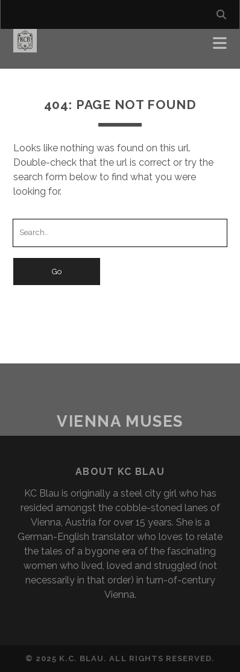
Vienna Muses (120, 421)
